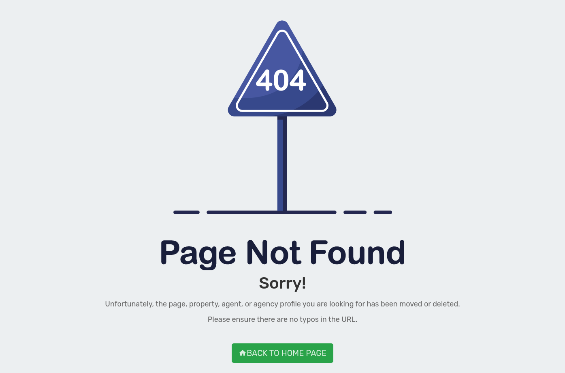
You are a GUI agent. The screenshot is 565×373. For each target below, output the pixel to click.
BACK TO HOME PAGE (282, 353)
